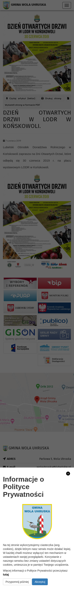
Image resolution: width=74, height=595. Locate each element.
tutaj (6, 574)
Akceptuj (40, 581)
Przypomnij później (17, 581)
